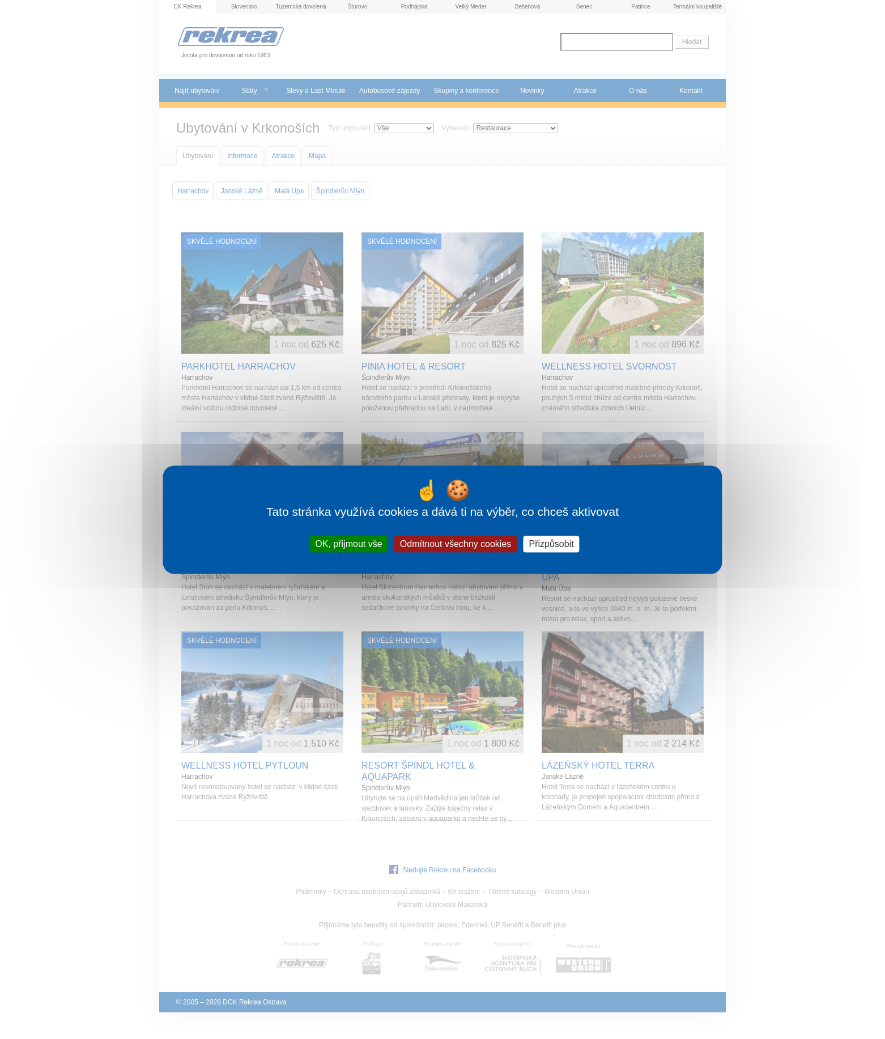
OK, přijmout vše (348, 544)
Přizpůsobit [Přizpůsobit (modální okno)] (551, 544)
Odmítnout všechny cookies (456, 544)
